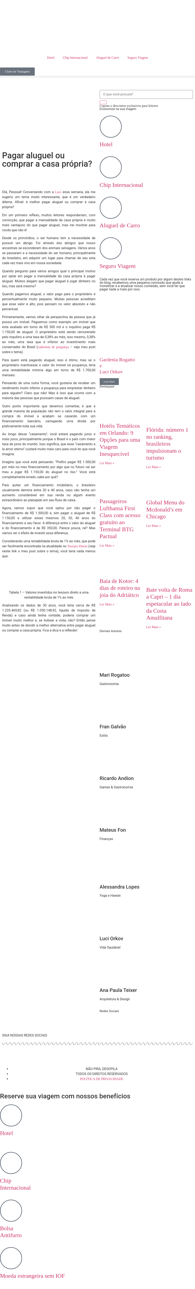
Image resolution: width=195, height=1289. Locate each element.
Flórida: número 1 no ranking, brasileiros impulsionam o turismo (167, 443)
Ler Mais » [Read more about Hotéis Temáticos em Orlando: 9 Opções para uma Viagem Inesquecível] (107, 463)
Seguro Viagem (137, 57)
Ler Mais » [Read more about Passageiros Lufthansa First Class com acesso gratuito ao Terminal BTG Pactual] (107, 545)
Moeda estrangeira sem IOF (32, 1276)
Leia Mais (109, 381)
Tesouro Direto (77, 546)
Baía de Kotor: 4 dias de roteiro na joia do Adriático (120, 588)
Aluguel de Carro (107, 57)
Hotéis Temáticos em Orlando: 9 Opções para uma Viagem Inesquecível (120, 440)
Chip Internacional (75, 57)
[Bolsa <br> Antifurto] (11, 1211)
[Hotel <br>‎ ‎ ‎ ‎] (11, 1115)
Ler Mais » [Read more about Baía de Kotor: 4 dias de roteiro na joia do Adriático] (107, 604)
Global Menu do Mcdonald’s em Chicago (165, 509)
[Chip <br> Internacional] (11, 1163)
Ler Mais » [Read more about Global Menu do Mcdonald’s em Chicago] (153, 526)
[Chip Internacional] (111, 167)
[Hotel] (111, 127)
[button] (97, 77)
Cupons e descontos (129, 106)
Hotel (51, 57)
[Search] (103, 102)
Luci (58, 192)
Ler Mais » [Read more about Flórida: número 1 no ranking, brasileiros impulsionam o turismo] (153, 467)
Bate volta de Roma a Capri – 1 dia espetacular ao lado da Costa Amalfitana (169, 603)
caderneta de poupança (53, 347)
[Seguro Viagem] (111, 248)
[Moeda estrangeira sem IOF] (11, 1258)
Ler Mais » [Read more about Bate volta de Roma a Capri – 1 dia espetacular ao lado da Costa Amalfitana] (153, 627)
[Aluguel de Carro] (111, 208)
